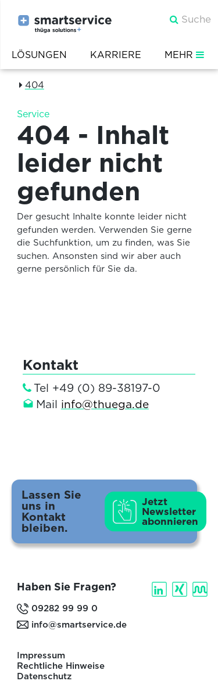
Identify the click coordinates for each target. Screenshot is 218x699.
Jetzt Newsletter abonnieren (170, 511)
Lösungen (39, 54)
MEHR (185, 54)
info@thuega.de (105, 404)
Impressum (41, 655)
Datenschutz (44, 676)
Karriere (115, 54)
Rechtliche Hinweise (61, 666)
